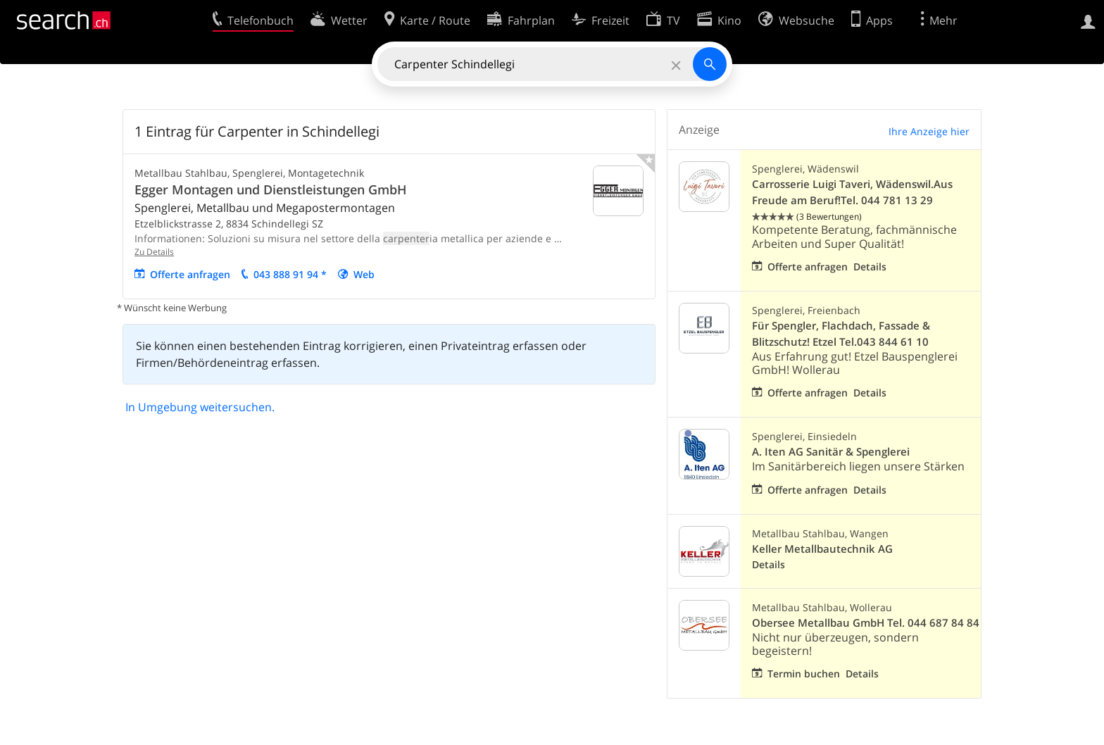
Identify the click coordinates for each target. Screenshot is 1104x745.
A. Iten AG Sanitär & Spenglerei (831, 451)
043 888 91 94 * (290, 274)
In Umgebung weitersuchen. (200, 407)
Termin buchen (803, 673)
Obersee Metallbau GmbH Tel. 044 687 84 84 (865, 622)
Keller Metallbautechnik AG (822, 548)
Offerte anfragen (190, 274)
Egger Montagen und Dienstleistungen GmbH (270, 189)
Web (364, 274)
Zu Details (154, 252)
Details (869, 266)
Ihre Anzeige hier (929, 131)
